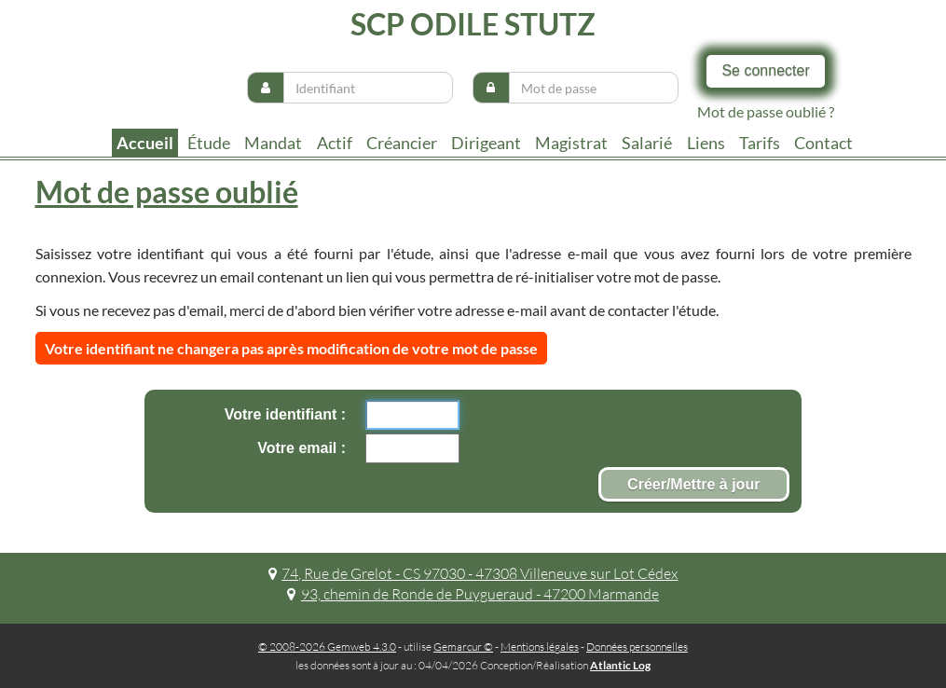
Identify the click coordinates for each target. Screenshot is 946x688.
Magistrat (571, 142)
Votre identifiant (283, 414)
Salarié (647, 142)
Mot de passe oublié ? (765, 111)
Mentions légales (539, 647)
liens (706, 142)
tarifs (759, 142)
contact (823, 142)
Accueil (145, 142)
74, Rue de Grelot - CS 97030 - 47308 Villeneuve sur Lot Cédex (473, 573)
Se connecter (765, 70)
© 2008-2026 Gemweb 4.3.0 (327, 647)
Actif (334, 142)
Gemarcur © (463, 647)
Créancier (401, 142)
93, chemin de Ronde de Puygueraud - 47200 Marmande (473, 594)
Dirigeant (486, 142)
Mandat (273, 142)
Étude (208, 142)
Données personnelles (637, 647)
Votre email (299, 448)
